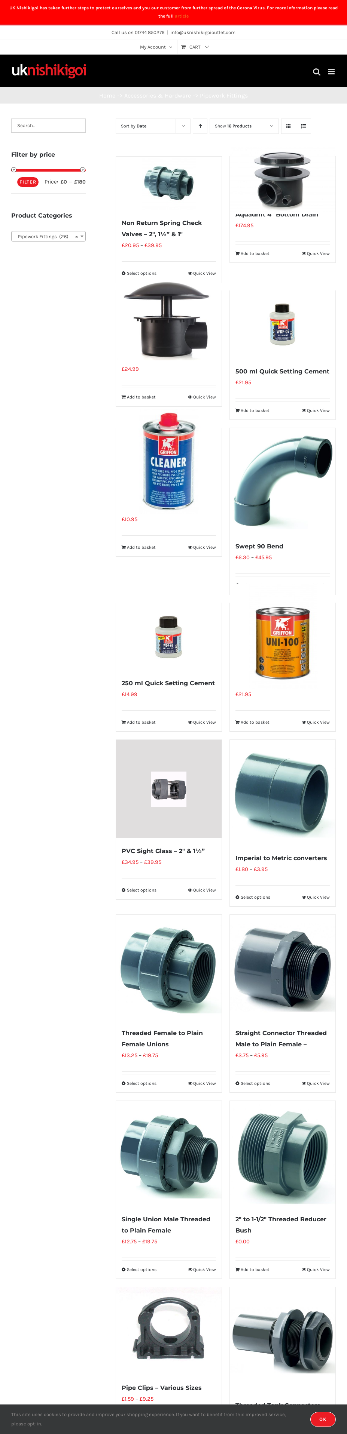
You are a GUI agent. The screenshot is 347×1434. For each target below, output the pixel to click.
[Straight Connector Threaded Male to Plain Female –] (282, 967)
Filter (27, 182)
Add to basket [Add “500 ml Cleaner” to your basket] (141, 547)
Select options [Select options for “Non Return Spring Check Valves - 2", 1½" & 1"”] (141, 273)
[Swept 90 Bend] (282, 480)
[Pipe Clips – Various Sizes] (169, 1331)
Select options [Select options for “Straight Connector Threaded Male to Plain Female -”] (255, 1083)
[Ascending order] (200, 126)
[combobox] (48, 236)
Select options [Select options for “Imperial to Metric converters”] (255, 897)
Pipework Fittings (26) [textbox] (46, 236)
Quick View (204, 273)
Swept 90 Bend (259, 546)
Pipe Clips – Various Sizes (162, 1387)
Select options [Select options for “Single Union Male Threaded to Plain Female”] (141, 1269)
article (182, 16)
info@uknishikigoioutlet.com (202, 32)
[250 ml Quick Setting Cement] (169, 637)
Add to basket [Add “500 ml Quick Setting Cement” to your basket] (255, 410)
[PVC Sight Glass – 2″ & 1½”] (169, 789)
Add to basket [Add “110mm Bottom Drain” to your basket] (141, 397)
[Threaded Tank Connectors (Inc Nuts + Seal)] (282, 1340)
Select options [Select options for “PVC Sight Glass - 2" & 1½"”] (141, 890)
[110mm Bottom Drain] (169, 318)
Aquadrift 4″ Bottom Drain (276, 214)
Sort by (133, 126)
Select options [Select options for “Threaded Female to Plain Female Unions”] (141, 1083)
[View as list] (303, 126)
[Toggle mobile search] (316, 72)
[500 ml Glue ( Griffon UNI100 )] (282, 637)
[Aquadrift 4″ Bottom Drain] (282, 179)
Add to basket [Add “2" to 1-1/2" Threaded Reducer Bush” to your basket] (255, 1269)
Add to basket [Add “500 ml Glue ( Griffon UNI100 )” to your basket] (255, 722)
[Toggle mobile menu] (332, 72)
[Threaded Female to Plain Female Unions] (169, 967)
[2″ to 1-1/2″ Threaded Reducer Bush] (282, 1153)
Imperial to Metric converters (281, 858)
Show (233, 126)
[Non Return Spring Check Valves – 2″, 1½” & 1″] (169, 183)
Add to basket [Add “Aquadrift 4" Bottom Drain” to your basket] (255, 253)
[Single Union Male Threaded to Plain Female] (169, 1153)
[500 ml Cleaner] (169, 462)
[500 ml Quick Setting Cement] (282, 324)
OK (323, 1419)
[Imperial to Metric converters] (282, 792)
